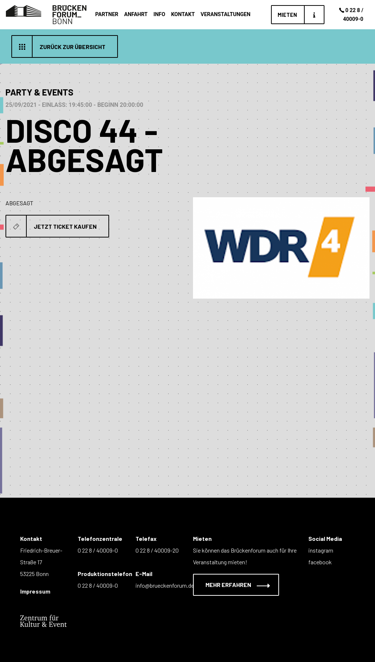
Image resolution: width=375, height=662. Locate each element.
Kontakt (183, 14)
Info (159, 14)
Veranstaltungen (225, 14)
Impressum (35, 591)
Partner (106, 14)
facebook (320, 561)
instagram (320, 550)
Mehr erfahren (233, 584)
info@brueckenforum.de (164, 585)
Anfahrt (136, 14)
